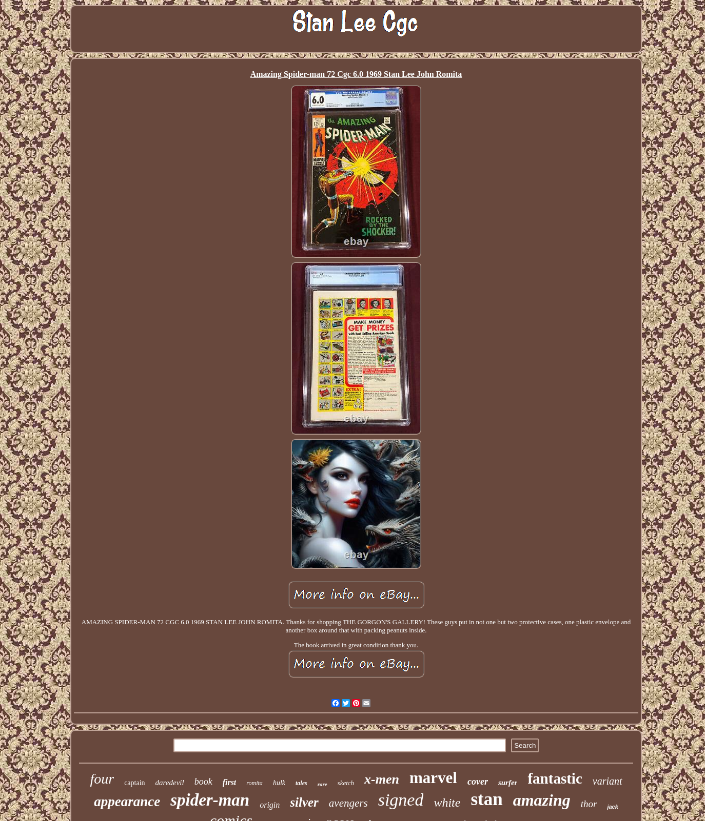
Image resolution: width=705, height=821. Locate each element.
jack (612, 807)
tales (301, 783)
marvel (433, 778)
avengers (348, 803)
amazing (542, 800)
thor (589, 803)
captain (134, 783)
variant (607, 781)
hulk (279, 783)
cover (477, 781)
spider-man (209, 800)
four (102, 779)
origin (270, 805)
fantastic (554, 778)
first (230, 782)
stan (486, 799)
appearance (127, 801)
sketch (346, 783)
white (447, 802)
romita (254, 783)
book (203, 781)
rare (322, 784)
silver (304, 802)
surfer (508, 782)
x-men (381, 779)
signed (401, 799)
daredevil (169, 782)
